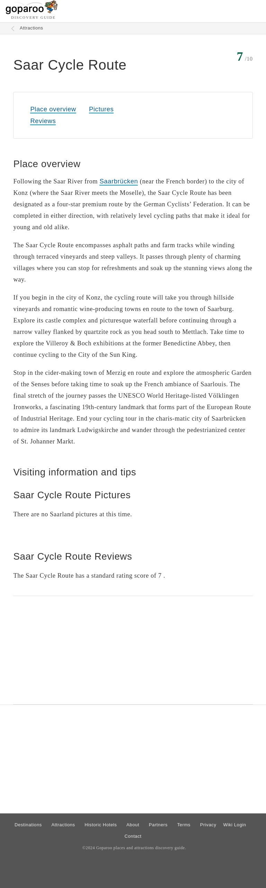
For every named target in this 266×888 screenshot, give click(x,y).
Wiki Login (234, 824)
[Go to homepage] (32, 12)
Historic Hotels (101, 824)
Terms (184, 824)
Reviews (43, 120)
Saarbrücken (118, 181)
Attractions (31, 28)
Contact (132, 836)
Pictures (101, 109)
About (132, 824)
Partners (158, 824)
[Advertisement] (132, 650)
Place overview (53, 109)
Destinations (28, 824)
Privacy (208, 824)
